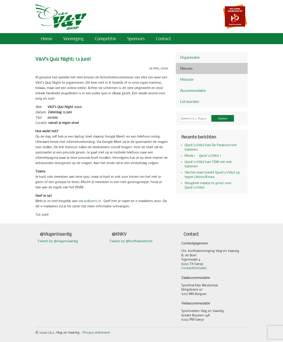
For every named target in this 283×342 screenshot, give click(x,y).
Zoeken (222, 118)
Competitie (105, 39)
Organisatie (190, 57)
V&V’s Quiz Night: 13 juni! (63, 58)
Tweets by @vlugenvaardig (58, 241)
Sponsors (136, 39)
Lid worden (189, 101)
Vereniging (73, 39)
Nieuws (186, 68)
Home (46, 39)
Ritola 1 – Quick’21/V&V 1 (203, 155)
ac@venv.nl (93, 200)
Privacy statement (96, 332)
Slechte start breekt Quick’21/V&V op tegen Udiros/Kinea (212, 174)
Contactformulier (194, 268)
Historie (186, 79)
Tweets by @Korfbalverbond (130, 241)
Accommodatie (193, 90)
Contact (163, 39)
